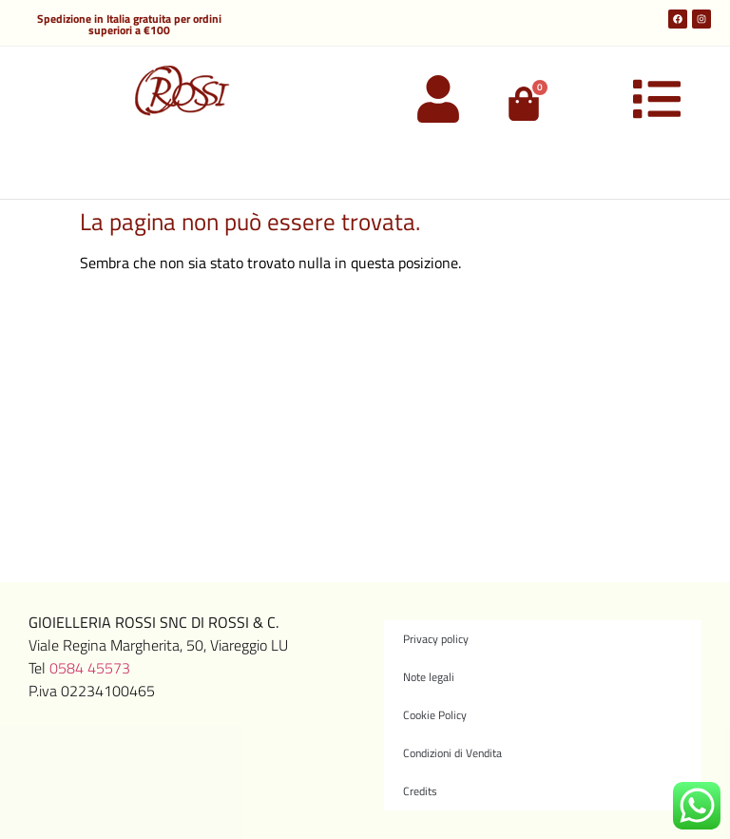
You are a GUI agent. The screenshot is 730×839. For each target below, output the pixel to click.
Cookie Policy (435, 715)
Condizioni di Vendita (452, 753)
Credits (420, 791)
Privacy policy (436, 639)
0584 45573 (89, 667)
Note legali (428, 677)
